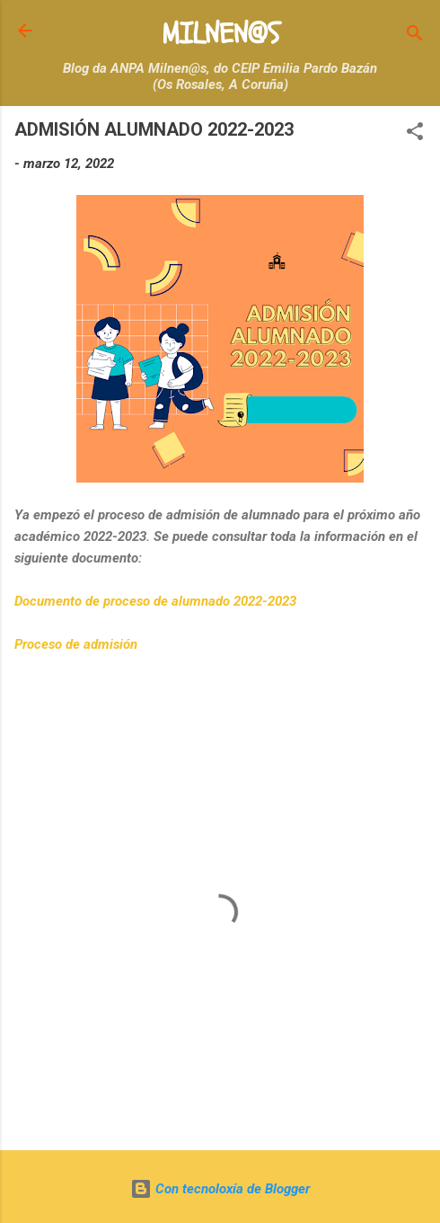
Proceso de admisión (77, 644)
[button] (415, 134)
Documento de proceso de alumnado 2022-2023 (155, 601)
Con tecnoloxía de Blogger (220, 1189)
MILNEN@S (220, 34)
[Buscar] (415, 36)
